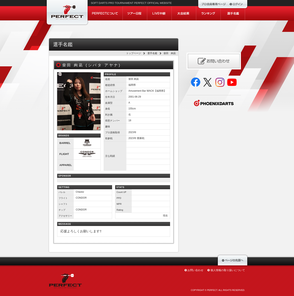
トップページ (133, 53)
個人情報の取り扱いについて (227, 270)
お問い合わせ (195, 270)
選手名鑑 (152, 53)
